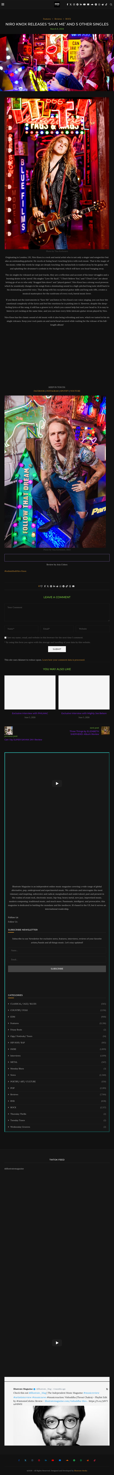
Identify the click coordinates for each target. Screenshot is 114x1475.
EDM (58, 1016)
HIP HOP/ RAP (58, 1042)
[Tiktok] (106, 4)
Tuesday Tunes (58, 1120)
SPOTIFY (64, 391)
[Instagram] (74, 4)
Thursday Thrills (58, 1114)
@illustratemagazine (14, 1168)
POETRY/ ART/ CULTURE (58, 1081)
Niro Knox (21, 571)
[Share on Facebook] (45, 586)
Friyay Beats (58, 1029)
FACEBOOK (39, 391)
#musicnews (39, 1397)
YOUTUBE (75, 391)
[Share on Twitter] (48, 586)
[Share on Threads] (70, 586)
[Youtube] (84, 4)
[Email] (88, 4)
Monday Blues (58, 1068)
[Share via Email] (73, 586)
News (58, 1075)
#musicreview (91, 1392)
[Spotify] (96, 4)
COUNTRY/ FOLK (58, 1010)
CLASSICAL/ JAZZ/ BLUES (58, 1003)
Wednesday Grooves (58, 1127)
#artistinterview (22, 1397)
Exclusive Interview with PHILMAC (30, 713)
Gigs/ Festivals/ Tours (58, 1036)
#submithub (10, 571)
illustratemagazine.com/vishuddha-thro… (66, 1401)
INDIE (58, 1049)
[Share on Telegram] (63, 586)
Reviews (58, 1094)
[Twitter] (71, 4)
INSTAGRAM (52, 391)
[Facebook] (67, 4)
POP (58, 1088)
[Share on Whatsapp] (60, 586)
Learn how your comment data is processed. (63, 659)
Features (58, 1023)
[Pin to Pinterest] (51, 586)
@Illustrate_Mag (44, 1389)
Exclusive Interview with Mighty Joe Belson (84, 713)
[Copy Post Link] (67, 586)
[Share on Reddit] (57, 586)
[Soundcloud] (92, 4)
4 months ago (59, 1389)
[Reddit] (103, 4)
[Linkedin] (81, 4)
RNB (58, 1101)
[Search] (111, 4)
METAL (58, 1062)
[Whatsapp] (99, 4)
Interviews (58, 1055)
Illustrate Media (80, 1471)
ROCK (58, 1107)
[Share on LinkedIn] (54, 586)
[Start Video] (57, 783)
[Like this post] (41, 586)
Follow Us (12, 921)
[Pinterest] (77, 4)
